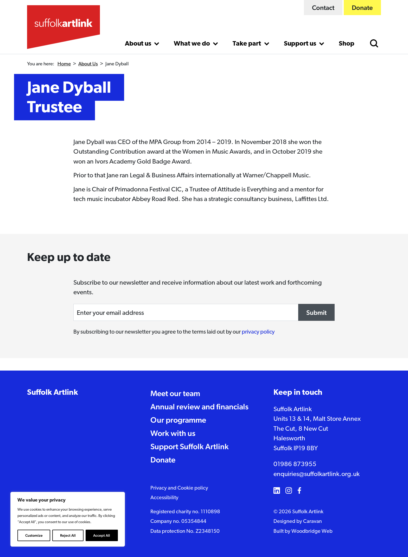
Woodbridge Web (312, 531)
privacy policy (258, 332)
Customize (34, 535)
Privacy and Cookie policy (179, 488)
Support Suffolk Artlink (189, 446)
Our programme (178, 419)
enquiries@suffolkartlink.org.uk (316, 474)
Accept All (101, 535)
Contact (323, 7)
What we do (192, 44)
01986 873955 (294, 464)
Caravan (312, 521)
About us (138, 44)
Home (64, 64)
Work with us (172, 433)
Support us (300, 44)
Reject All (68, 535)
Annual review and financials (199, 406)
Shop (346, 44)
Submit (316, 312)
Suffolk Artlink (52, 393)
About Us (88, 64)
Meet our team (175, 393)
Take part (247, 44)
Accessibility (164, 497)
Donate (362, 7)
